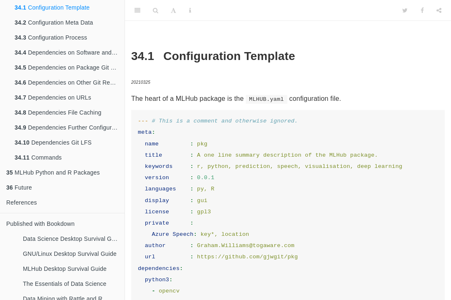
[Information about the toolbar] (190, 10)
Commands (38, 157)
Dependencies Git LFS (53, 142)
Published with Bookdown (40, 223)
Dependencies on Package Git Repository (70, 67)
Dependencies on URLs (53, 97)
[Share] (439, 10)
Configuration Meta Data (54, 22)
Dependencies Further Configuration (70, 127)
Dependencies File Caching (58, 112)
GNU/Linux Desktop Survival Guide (70, 253)
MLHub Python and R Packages (53, 172)
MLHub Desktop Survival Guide (65, 268)
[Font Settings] (173, 10)
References (21, 202)
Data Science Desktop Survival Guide (73, 238)
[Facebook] (422, 10)
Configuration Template (52, 7)
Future (19, 187)
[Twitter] (405, 10)
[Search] (155, 10)
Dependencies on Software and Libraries (70, 52)
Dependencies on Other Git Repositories (70, 82)
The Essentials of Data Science (65, 283)
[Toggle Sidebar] (137, 10)
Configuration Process (51, 37)
